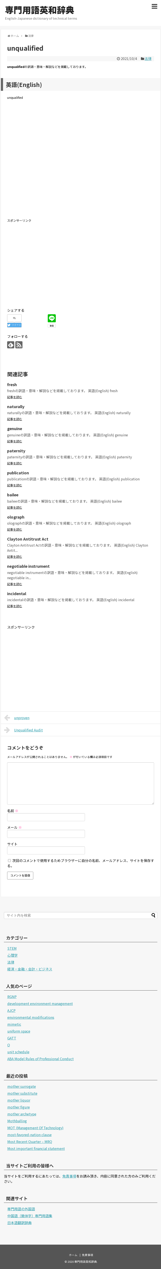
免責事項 (69, 1176)
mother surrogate (21, 1086)
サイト (12, 843)
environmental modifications (30, 1017)
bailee (12, 494)
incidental (16, 593)
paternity (16, 450)
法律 (148, 58)
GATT (11, 1038)
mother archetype (21, 1113)
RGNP (12, 996)
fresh (12, 384)
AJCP (11, 1010)
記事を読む (14, 397)
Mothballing (17, 1120)
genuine (14, 428)
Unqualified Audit (23, 729)
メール (14, 827)
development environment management (40, 1003)
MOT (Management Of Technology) (35, 1127)
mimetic (14, 1024)
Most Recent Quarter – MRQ (29, 1141)
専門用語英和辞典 (39, 9)
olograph (15, 517)
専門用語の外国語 (21, 1208)
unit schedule (18, 1051)
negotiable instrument (28, 566)
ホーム (73, 1255)
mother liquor (18, 1100)
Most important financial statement (36, 1148)
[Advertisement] (80, 162)
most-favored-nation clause (29, 1134)
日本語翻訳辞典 (19, 1222)
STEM (12, 948)
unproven (17, 717)
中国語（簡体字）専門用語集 (29, 1215)
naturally (15, 406)
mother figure (18, 1107)
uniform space (18, 1031)
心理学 (12, 955)
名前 (12, 810)
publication (18, 472)
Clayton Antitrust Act (27, 539)
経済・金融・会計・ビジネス (29, 969)
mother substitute (22, 1093)
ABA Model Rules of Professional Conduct (40, 1058)
